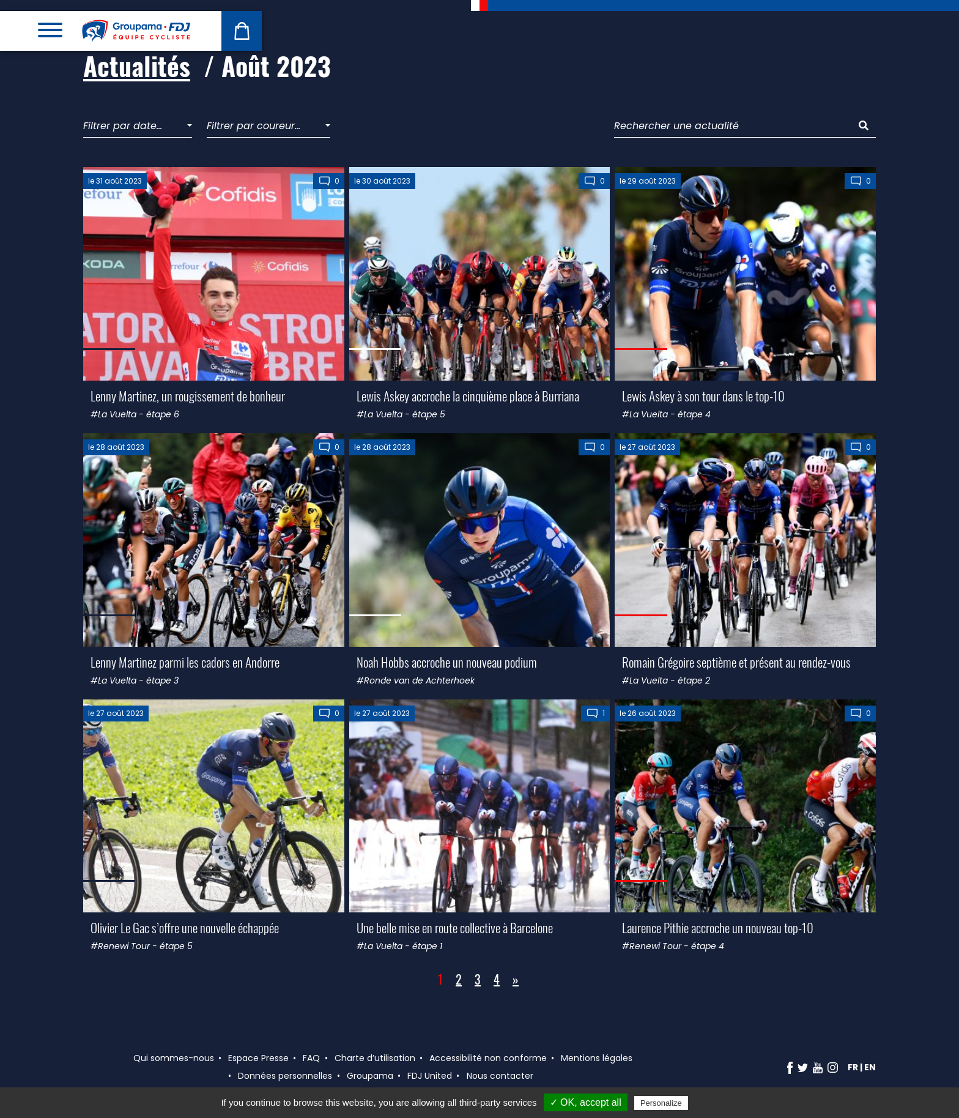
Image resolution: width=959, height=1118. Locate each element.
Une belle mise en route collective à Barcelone (455, 927)
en (870, 1067)
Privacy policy (720, 1103)
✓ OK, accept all (585, 1102)
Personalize (661, 1103)
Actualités (136, 65)
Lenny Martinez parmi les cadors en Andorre (185, 661)
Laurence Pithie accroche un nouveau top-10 (717, 927)
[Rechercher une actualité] (733, 126)
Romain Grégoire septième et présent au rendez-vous (736, 661)
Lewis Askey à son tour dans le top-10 (703, 395)
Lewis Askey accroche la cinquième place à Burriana (468, 395)
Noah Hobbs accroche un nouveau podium (447, 661)
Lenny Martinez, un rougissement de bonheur (188, 395)
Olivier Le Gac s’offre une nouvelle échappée (185, 927)
